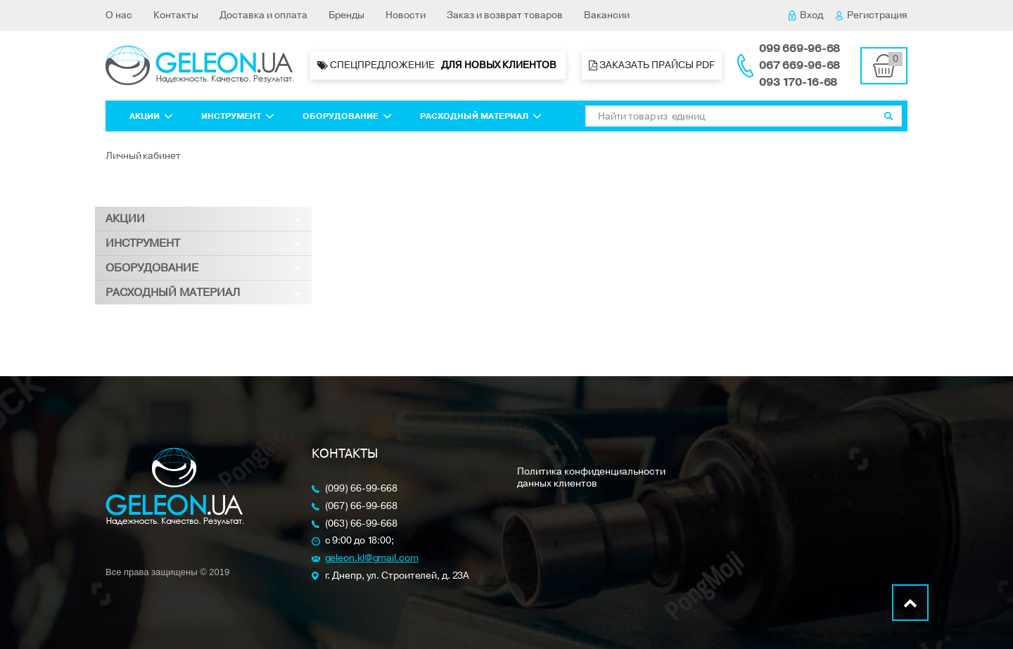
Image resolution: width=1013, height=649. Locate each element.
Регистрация (871, 15)
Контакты (175, 15)
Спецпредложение (438, 65)
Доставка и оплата (263, 15)
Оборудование (347, 116)
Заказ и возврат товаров (505, 15)
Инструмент (237, 116)
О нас (119, 15)
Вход (806, 15)
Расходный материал (481, 116)
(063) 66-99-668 (361, 524)
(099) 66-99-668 (361, 489)
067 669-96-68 (799, 65)
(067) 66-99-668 (361, 507)
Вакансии (607, 15)
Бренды (346, 15)
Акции (151, 116)
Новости (406, 15)
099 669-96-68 (799, 48)
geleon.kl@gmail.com (372, 559)
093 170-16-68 (798, 82)
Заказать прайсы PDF (652, 65)
